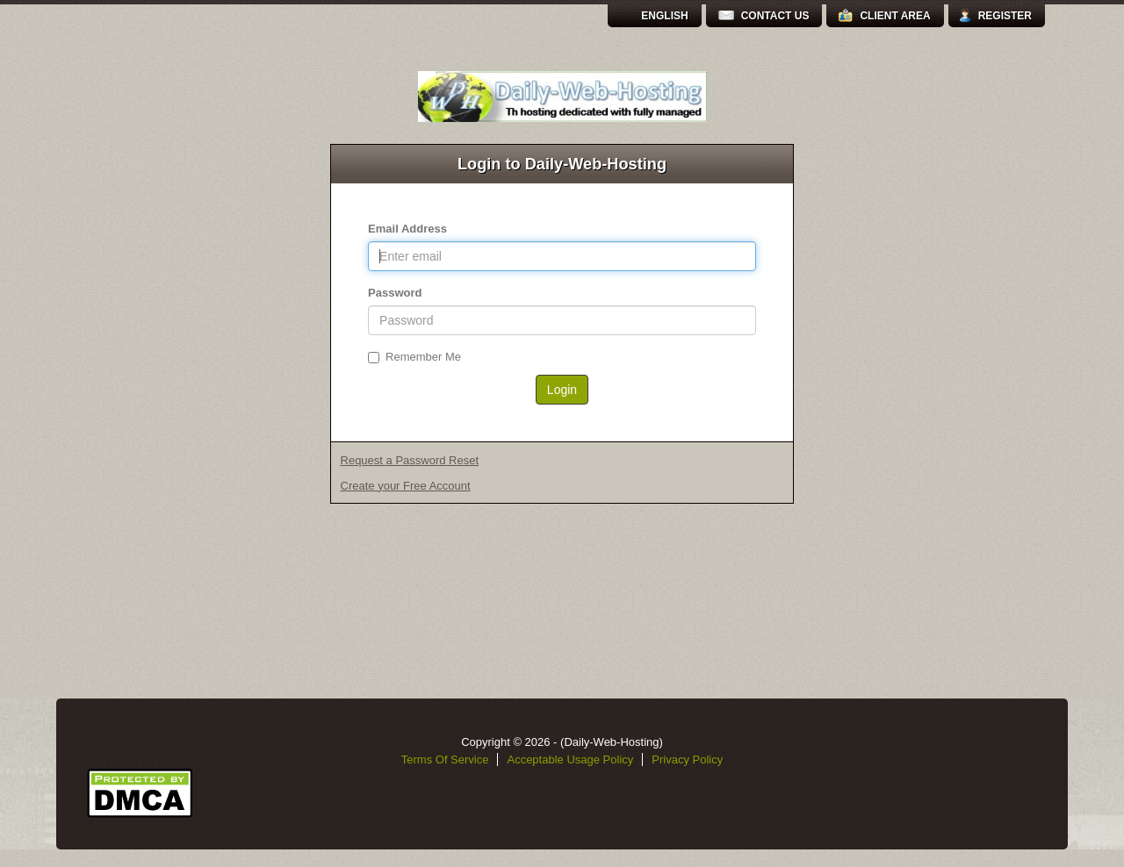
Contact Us (775, 16)
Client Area (895, 16)
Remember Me (414, 356)
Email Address (407, 228)
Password (395, 292)
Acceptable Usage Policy (570, 759)
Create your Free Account (406, 485)
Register (1005, 16)
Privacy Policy (687, 759)
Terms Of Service (445, 759)
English (664, 16)
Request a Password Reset (410, 460)
